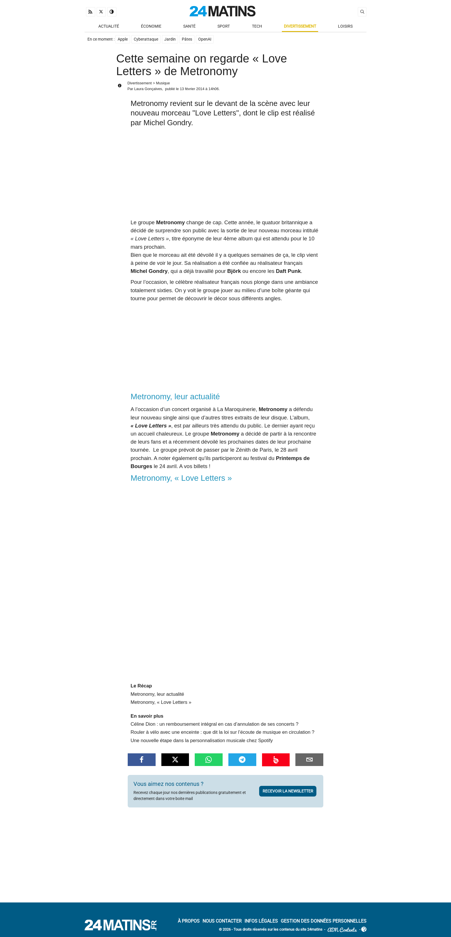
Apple (123, 39)
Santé (189, 26)
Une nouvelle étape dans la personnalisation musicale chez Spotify (202, 740)
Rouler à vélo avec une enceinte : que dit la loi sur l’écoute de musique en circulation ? (222, 732)
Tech (257, 26)
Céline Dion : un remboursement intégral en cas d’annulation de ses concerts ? (214, 724)
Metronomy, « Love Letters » (161, 702)
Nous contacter (222, 921)
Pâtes (187, 39)
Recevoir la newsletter (288, 791)
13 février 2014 (192, 89)
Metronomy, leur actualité (157, 694)
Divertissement (300, 26)
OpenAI (204, 39)
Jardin (170, 39)
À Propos (189, 921)
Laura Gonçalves (148, 89)
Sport (223, 26)
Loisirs (345, 26)
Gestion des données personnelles (323, 921)
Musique (163, 83)
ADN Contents (342, 930)
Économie (151, 26)
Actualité (108, 26)
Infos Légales (261, 921)
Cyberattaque (146, 39)
